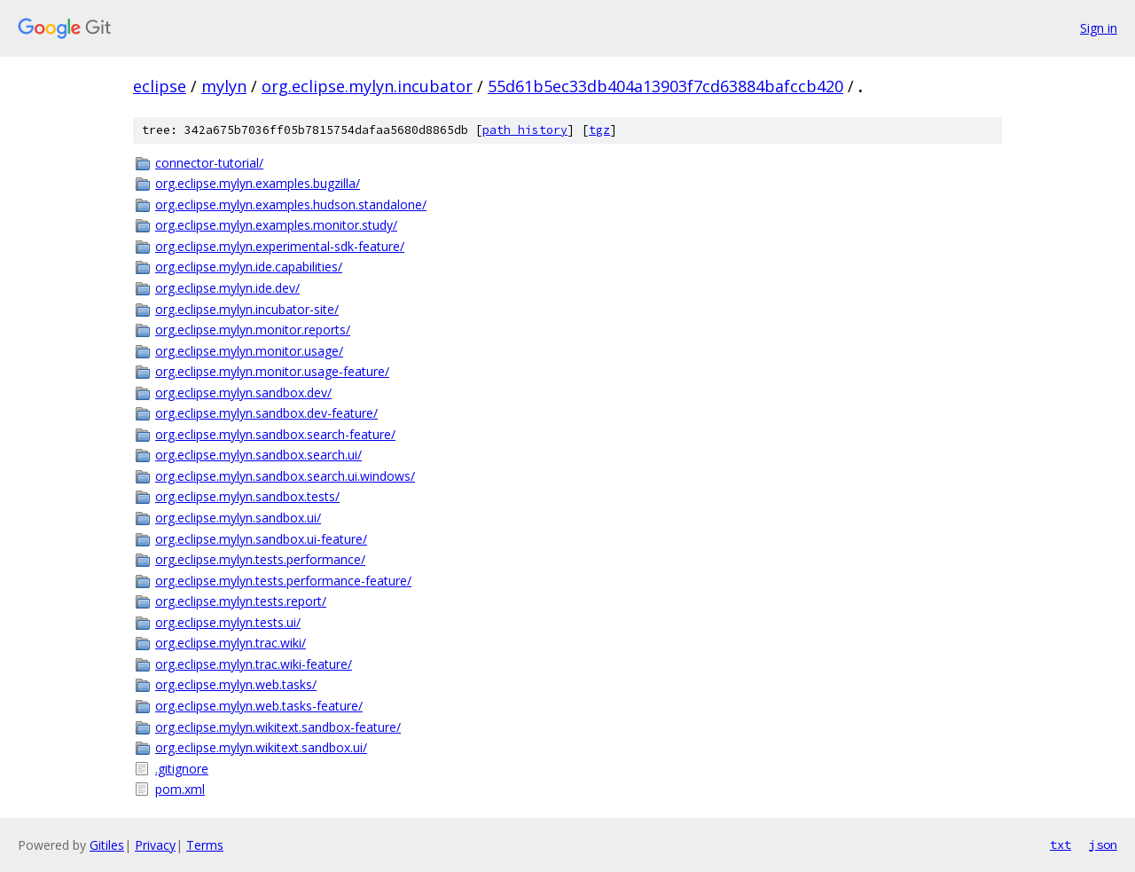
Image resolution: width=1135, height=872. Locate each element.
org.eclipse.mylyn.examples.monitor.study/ (276, 224)
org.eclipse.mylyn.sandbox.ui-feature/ (261, 538)
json (1103, 844)
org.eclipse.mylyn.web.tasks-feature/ (259, 705)
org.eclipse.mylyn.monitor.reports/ (252, 329)
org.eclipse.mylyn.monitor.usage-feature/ (272, 371)
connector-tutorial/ (209, 162)
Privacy (155, 845)
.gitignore (181, 768)
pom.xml (180, 789)
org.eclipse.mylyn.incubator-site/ (247, 309)
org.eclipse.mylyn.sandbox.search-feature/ (275, 434)
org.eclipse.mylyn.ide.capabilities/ (248, 266)
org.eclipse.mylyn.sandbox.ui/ (238, 517)
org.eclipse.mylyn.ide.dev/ (227, 287)
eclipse (159, 86)
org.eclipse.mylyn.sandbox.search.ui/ (258, 454)
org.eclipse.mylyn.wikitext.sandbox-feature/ (278, 727)
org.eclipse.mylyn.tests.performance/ (260, 559)
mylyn (224, 86)
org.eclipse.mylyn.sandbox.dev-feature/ (266, 413)
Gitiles (107, 845)
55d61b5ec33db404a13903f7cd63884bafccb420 (665, 86)
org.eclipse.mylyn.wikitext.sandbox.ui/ (261, 747)
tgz (599, 129)
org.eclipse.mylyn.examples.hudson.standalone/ (291, 204)
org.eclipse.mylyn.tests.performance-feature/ (283, 580)
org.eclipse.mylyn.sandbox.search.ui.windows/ (285, 475)
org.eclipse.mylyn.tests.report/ (240, 601)
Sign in (1098, 28)
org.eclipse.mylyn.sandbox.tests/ (247, 496)
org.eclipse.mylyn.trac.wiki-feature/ (253, 664)
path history (525, 129)
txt (1060, 844)
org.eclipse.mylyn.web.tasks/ (236, 684)
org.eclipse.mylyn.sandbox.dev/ (243, 392)
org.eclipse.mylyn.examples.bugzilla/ (257, 183)
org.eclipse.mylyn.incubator (367, 86)
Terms (204, 845)
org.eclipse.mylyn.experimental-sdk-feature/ (279, 246)
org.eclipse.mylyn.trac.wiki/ (230, 642)
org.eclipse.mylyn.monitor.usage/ (249, 350)
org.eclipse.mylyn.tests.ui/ (228, 622)
